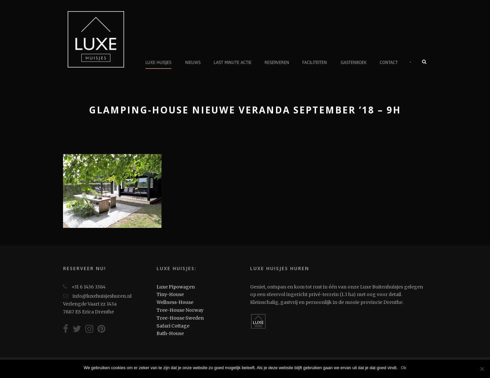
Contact (389, 62)
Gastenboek (354, 62)
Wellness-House (175, 302)
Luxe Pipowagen (176, 287)
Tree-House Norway (180, 310)
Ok (403, 367)
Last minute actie (232, 62)
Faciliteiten (314, 62)
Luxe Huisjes (158, 62)
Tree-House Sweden (180, 318)
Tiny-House (170, 294)
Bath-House (170, 333)
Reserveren (277, 62)
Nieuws (193, 62)
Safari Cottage (173, 326)
